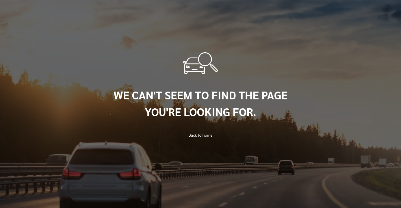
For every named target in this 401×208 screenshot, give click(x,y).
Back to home (201, 135)
